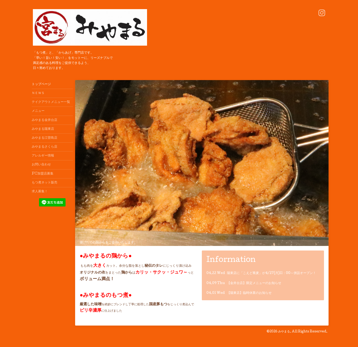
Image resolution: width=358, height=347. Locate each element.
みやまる (284, 331)
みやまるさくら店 (44, 147)
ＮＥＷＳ (38, 93)
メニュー (38, 111)
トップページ (41, 84)
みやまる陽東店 (43, 129)
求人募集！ (40, 191)
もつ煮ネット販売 (44, 183)
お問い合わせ (41, 165)
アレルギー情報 (43, 156)
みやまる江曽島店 (44, 138)
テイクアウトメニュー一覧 (51, 102)
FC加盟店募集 (42, 174)
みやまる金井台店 (44, 120)
